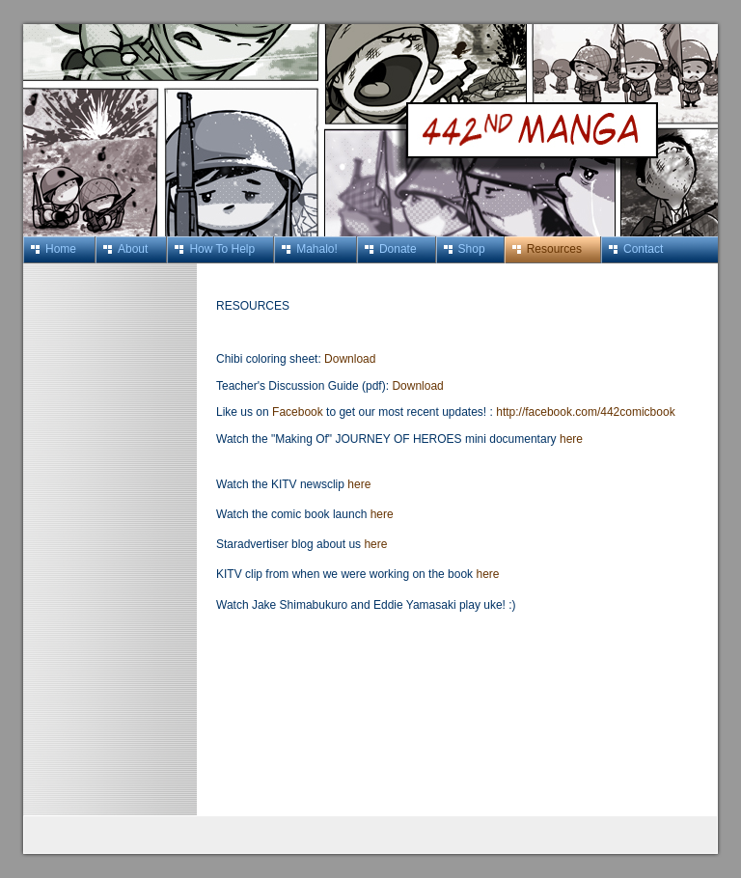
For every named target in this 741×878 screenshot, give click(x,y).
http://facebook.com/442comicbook (585, 412)
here (571, 439)
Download (349, 359)
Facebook (299, 412)
